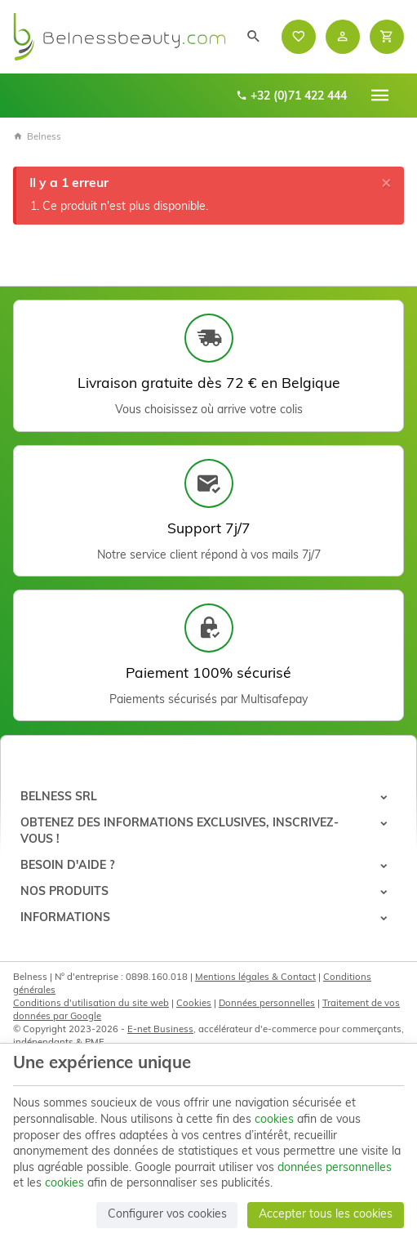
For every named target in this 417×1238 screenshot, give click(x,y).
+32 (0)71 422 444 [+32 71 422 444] (291, 96)
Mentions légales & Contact (255, 977)
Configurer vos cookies (167, 1215)
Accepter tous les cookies (326, 1215)
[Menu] (380, 95)
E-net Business (160, 1030)
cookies (274, 1120)
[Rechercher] (254, 37)
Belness (37, 137)
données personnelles (334, 1168)
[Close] (386, 183)
